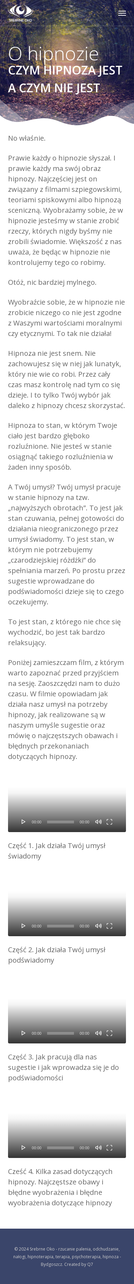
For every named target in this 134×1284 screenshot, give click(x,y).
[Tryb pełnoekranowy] (109, 821)
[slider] (60, 822)
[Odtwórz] (24, 821)
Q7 (90, 1264)
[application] (67, 799)
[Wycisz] (98, 821)
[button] (122, 12)
